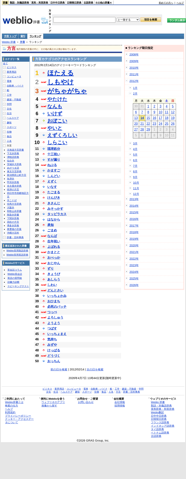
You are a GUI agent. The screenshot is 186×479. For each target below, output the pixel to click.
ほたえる (60, 73)
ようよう (53, 323)
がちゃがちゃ (67, 91)
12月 (136, 194)
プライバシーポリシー (18, 415)
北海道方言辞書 (15, 149)
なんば (52, 236)
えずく (52, 181)
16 (154, 118)
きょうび (53, 274)
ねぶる (52, 165)
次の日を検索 (95, 369)
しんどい (53, 176)
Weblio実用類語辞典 (17, 250)
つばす (52, 328)
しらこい (57, 142)
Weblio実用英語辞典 (17, 254)
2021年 (134, 252)
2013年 (134, 199)
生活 (9, 113)
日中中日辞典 (57, 2)
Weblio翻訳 (157, 412)
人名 (9, 141)
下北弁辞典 (13, 153)
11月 (136, 188)
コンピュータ (14, 76)
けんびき (53, 197)
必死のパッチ (57, 306)
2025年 (134, 278)
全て (5, 63)
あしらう (53, 279)
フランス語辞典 (160, 422)
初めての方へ (166, 2)
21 (142, 123)
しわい (52, 284)
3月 (135, 143)
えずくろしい (62, 135)
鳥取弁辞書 (13, 214)
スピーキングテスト (18, 286)
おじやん (53, 263)
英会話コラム (14, 269)
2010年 (134, 67)
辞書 (5, 2)
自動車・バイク (15, 85)
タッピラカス (57, 214)
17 (160, 118)
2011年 (134, 74)
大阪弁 (10, 207)
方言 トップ (10, 36)
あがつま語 (13, 167)
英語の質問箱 (14, 278)
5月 (135, 154)
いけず (54, 113)
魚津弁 (10, 178)
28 (142, 129)
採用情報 (119, 405)
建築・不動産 (14, 99)
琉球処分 (53, 148)
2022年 (134, 258)
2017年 (134, 225)
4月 (135, 149)
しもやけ (60, 82)
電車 (9, 81)
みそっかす (55, 208)
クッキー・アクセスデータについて (19, 420)
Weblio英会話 (14, 274)
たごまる (53, 192)
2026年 (134, 285)
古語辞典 (88, 2)
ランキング (35, 36)
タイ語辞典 (157, 429)
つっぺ (52, 312)
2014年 (134, 205)
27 (136, 129)
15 (148, 118)
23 (154, 123)
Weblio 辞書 (9, 41)
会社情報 (119, 402)
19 (173, 118)
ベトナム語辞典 (160, 432)
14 (142, 118)
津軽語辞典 (13, 157)
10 (160, 112)
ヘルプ (180, 2)
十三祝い (53, 154)
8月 (135, 171)
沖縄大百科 (13, 232)
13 (136, 118)
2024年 (134, 271)
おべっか (53, 257)
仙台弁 (10, 160)
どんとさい (55, 290)
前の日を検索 (59, 369)
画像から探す (49, 405)
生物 (9, 131)
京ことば (12, 200)
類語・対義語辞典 (19, 2)
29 (148, 129)
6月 (135, 160)
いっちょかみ (57, 295)
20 (136, 123)
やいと (54, 128)
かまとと (53, 252)
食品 (9, 136)
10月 (136, 182)
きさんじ (53, 203)
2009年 (134, 61)
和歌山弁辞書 (14, 211)
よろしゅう (55, 317)
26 (173, 123)
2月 (135, 93)
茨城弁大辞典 (14, 164)
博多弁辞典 (13, 225)
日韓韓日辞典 (74, 2)
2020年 (134, 245)
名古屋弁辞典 (14, 186)
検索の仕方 (11, 405)
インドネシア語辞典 (162, 425)
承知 (50, 225)
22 (148, 123)
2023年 (134, 265)
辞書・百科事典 (15, 237)
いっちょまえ (57, 334)
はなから (53, 219)
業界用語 (11, 72)
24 (160, 123)
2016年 (134, 219)
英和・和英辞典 (39, 2)
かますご (53, 170)
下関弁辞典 (13, 218)
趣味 (9, 122)
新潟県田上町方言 (16, 175)
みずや (52, 344)
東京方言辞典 (14, 171)
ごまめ (52, 230)
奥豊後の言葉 (14, 229)
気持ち (52, 339)
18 (166, 118)
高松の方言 (13, 222)
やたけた (57, 99)
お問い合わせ (86, 402)
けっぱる (53, 350)
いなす (52, 187)
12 (173, 112)
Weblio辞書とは (14, 402)
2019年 (134, 238)
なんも (54, 106)
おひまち (53, 301)
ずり (50, 268)
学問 (9, 104)
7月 (135, 165)
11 (166, 112)
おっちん (53, 361)
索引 (22, 36)
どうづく (53, 355)
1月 (135, 88)
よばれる (53, 246)
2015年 (134, 212)
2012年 (134, 81)
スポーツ (11, 127)
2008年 (134, 54)
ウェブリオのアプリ (53, 402)
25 (166, 123)
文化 (9, 108)
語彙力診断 (13, 282)
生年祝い (53, 241)
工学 (9, 95)
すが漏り (53, 159)
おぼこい (57, 120)
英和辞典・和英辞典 (162, 408)
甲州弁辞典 (13, 182)
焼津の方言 (13, 189)
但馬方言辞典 (14, 204)
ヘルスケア (13, 118)
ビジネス (11, 67)
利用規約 (10, 412)
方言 (22, 41)
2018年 (134, 232)
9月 (135, 177)
